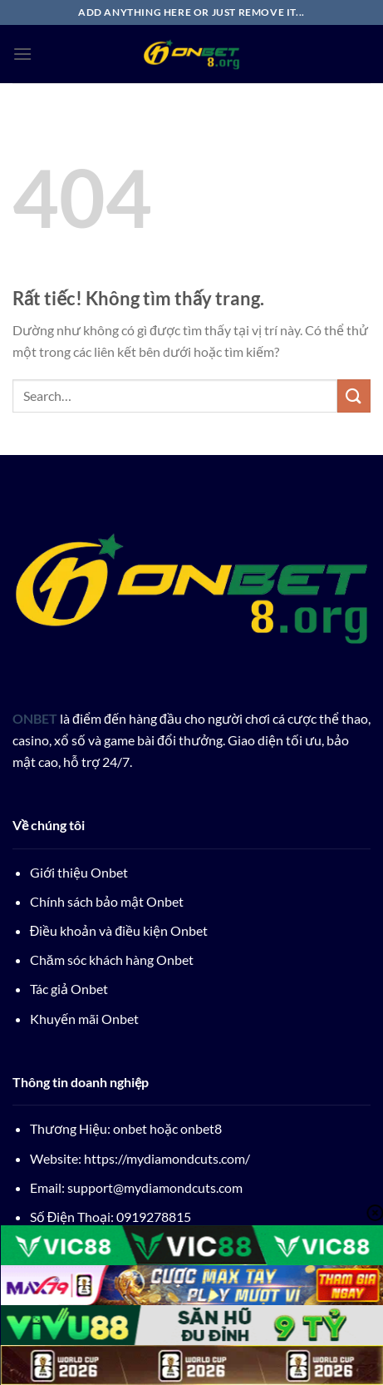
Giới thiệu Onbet (79, 872)
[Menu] (22, 53)
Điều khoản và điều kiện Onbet (119, 930)
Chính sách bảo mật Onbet (107, 901)
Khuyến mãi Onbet (84, 1018)
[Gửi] (354, 395)
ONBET (34, 718)
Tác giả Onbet (69, 989)
